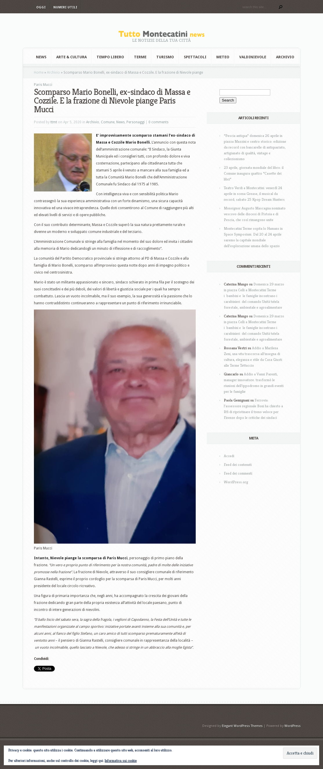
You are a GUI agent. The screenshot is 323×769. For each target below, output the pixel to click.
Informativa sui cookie (121, 760)
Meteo (222, 57)
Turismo (165, 57)
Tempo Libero (110, 57)
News (41, 57)
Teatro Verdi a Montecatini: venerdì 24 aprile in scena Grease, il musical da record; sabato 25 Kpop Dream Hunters (254, 193)
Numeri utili (65, 7)
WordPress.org (236, 482)
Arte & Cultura (71, 57)
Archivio (285, 57)
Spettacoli (195, 57)
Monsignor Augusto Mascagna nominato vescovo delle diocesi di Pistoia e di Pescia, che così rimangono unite (255, 214)
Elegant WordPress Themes (242, 726)
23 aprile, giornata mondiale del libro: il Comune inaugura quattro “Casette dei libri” (254, 173)
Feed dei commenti (238, 473)
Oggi (41, 7)
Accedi (229, 455)
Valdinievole (252, 57)
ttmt (53, 122)
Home (38, 72)
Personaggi (135, 122)
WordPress (292, 726)
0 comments (158, 122)
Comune (108, 122)
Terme (140, 57)
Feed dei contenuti (238, 464)
